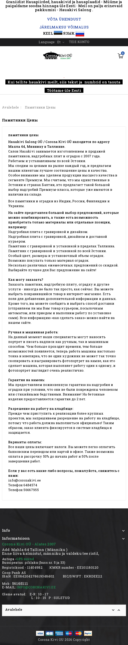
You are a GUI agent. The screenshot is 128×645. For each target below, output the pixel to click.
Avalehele (13, 609)
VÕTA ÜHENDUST (64, 19)
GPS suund (25, 559)
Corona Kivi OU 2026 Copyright (64, 639)
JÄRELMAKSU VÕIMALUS (64, 27)
